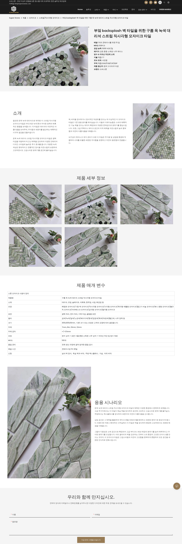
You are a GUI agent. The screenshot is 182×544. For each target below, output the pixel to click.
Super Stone (14, 18)
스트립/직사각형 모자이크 (49, 18)
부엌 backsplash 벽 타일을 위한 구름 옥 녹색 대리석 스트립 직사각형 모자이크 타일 (95, 18)
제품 (24, 18)
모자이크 (32, 18)
